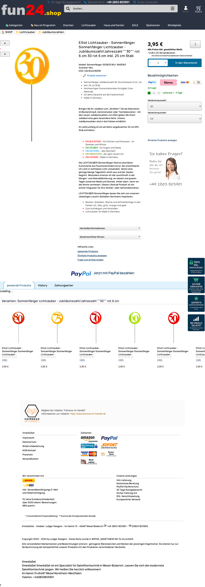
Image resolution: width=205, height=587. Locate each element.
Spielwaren (153, 25)
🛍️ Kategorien (13, 25)
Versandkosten (30, 458)
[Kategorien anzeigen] (172, 10)
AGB (24, 450)
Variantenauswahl (157, 100)
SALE (135, 25)
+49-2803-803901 (118, 2)
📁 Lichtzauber (25, 32)
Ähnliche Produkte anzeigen (92, 255)
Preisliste (27, 454)
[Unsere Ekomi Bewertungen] (196, 304)
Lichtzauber (88, 25)
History (42, 285)
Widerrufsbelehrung (33, 446)
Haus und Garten (114, 25)
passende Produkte (88, 251)
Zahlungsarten (63, 285)
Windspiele (174, 25)
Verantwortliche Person (92, 236)
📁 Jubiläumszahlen (51, 32)
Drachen (68, 25)
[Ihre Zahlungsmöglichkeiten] (195, 44)
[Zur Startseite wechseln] (31, 16)
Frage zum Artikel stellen (91, 259)
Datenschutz (29, 441)
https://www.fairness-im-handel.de (88, 413)
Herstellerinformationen (92, 228)
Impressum (28, 437)
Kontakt (31, 450)
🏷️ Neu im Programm (42, 25)
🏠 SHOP (6, 32)
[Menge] (158, 63)
